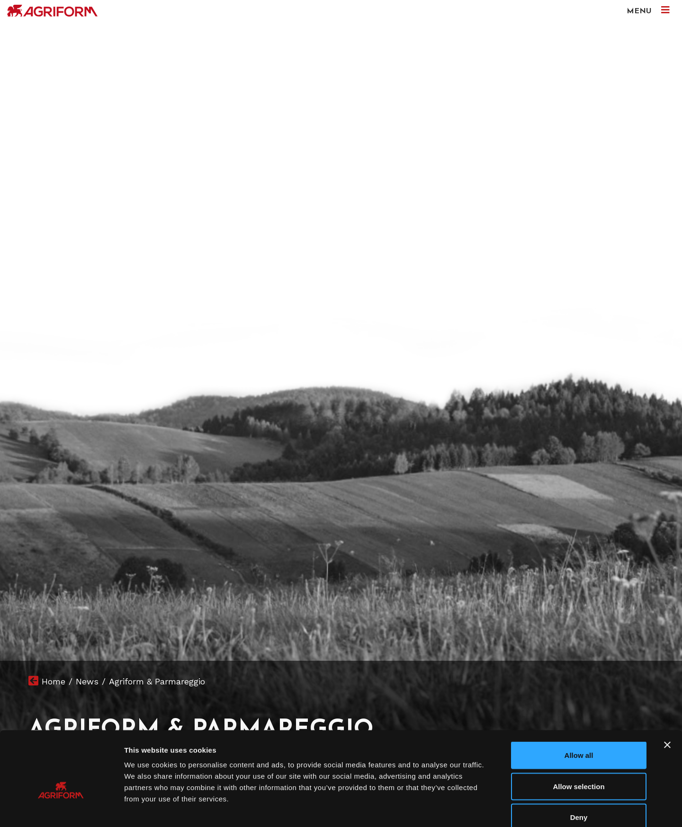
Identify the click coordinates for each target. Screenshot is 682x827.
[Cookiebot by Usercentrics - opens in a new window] (61, 808)
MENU (648, 10)
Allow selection (578, 734)
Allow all (579, 703)
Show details (497, 808)
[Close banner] (667, 692)
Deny (579, 765)
